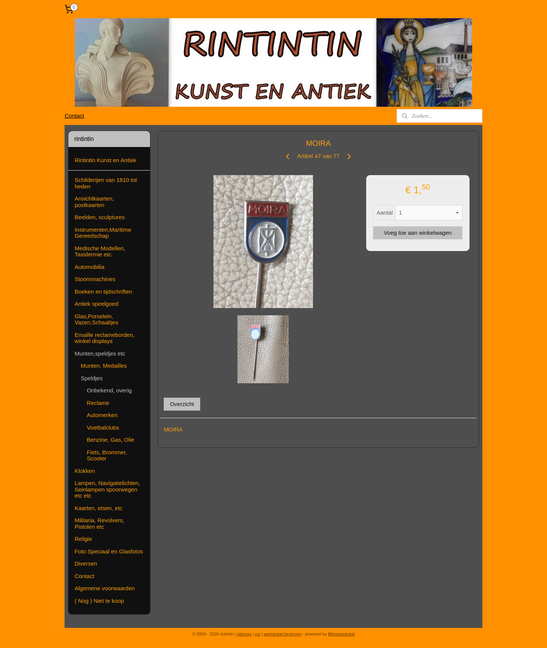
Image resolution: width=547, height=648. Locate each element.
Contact (74, 115)
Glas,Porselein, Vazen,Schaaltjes (96, 319)
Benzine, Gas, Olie (110, 439)
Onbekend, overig (109, 390)
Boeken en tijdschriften (103, 291)
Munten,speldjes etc (99, 353)
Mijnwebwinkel (341, 634)
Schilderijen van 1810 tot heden (105, 183)
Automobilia (89, 267)
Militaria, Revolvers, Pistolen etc (99, 523)
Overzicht (182, 404)
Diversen (85, 563)
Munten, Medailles (104, 365)
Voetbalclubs (103, 427)
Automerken (102, 415)
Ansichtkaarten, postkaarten (94, 201)
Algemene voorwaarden (104, 588)
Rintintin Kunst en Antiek (105, 160)
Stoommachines (94, 279)
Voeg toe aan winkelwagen (417, 232)
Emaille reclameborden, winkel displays (104, 338)
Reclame (98, 403)
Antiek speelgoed (96, 303)
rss (258, 634)
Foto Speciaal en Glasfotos (108, 551)
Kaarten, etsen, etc (98, 508)
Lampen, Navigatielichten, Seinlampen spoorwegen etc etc (107, 489)
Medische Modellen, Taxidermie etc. (99, 251)
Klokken (84, 471)
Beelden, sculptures (99, 217)
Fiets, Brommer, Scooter (107, 455)
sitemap (244, 634)
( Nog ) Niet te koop (99, 600)
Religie (83, 539)
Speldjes (92, 378)
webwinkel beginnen (282, 634)
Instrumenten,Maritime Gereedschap (102, 232)
